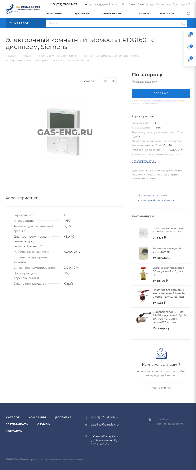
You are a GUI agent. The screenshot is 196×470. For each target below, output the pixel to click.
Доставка (63, 417)
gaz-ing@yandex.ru (103, 4)
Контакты (14, 431)
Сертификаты (17, 424)
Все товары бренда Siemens (156, 200)
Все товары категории (152, 195)
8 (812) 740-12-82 (65, 4)
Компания (37, 417)
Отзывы (44, 424)
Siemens (88, 81)
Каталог (13, 417)
